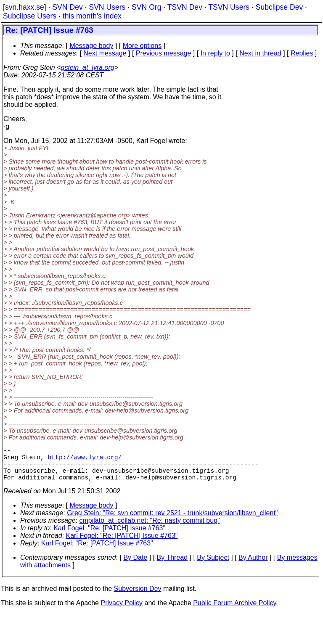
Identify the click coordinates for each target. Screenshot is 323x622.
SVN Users (107, 7)
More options (142, 45)
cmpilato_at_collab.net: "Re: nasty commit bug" (149, 528)
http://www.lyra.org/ (85, 460)
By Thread (172, 565)
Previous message (163, 53)
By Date (135, 565)
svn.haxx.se (24, 7)
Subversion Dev (138, 597)
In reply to (215, 53)
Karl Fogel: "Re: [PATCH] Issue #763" (109, 536)
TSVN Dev (184, 7)
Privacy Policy (122, 611)
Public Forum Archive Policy (234, 611)
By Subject (213, 565)
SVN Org (146, 7)
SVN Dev (67, 7)
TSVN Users (228, 7)
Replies (302, 53)
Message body (91, 45)
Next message (104, 53)
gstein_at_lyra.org (87, 67)
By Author (252, 565)
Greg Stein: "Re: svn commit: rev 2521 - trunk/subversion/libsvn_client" (172, 521)
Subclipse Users (29, 16)
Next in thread (260, 53)
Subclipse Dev (279, 7)
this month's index (92, 16)
